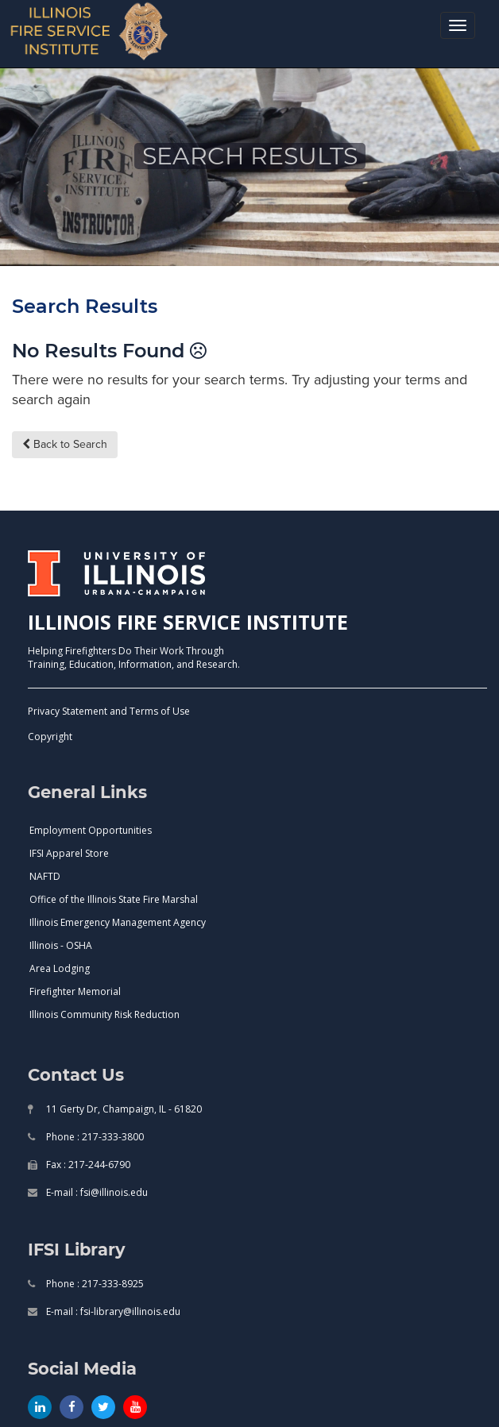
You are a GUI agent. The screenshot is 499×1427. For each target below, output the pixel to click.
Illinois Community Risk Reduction (104, 1014)
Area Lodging (59, 968)
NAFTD (44, 876)
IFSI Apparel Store (69, 853)
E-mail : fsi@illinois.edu (96, 1192)
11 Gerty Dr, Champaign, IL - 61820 (123, 1109)
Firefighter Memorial (75, 991)
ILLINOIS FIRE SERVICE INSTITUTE (188, 621)
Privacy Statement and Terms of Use (109, 711)
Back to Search (64, 444)
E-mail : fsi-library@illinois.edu (112, 1311)
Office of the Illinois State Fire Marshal (113, 899)
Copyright (50, 736)
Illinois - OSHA (60, 945)
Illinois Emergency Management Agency (117, 922)
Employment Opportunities (90, 830)
